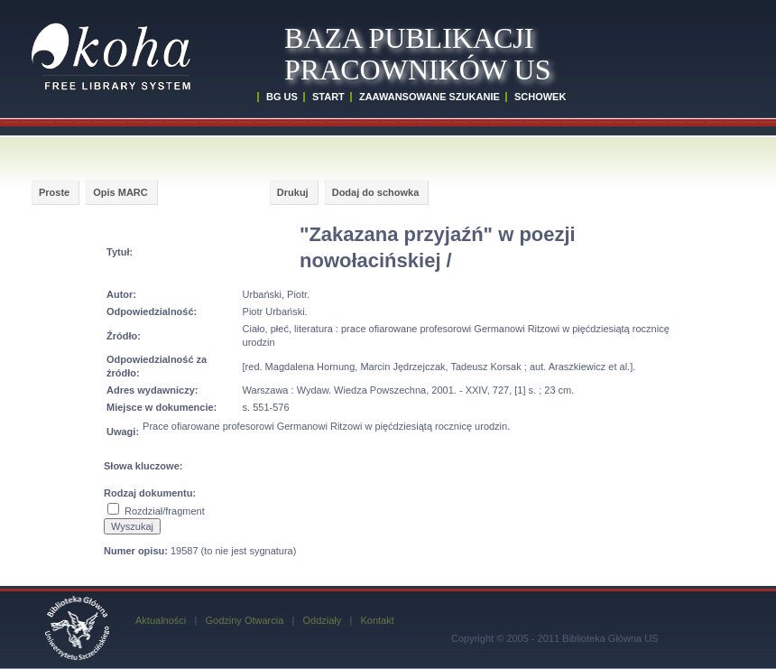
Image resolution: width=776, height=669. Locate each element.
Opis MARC (120, 192)
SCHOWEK (540, 96)
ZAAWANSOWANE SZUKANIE (429, 96)
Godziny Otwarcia (244, 620)
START (328, 96)
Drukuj (293, 192)
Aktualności (160, 620)
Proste (54, 192)
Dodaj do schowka (376, 192)
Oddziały (321, 620)
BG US (282, 96)
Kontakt (376, 620)
